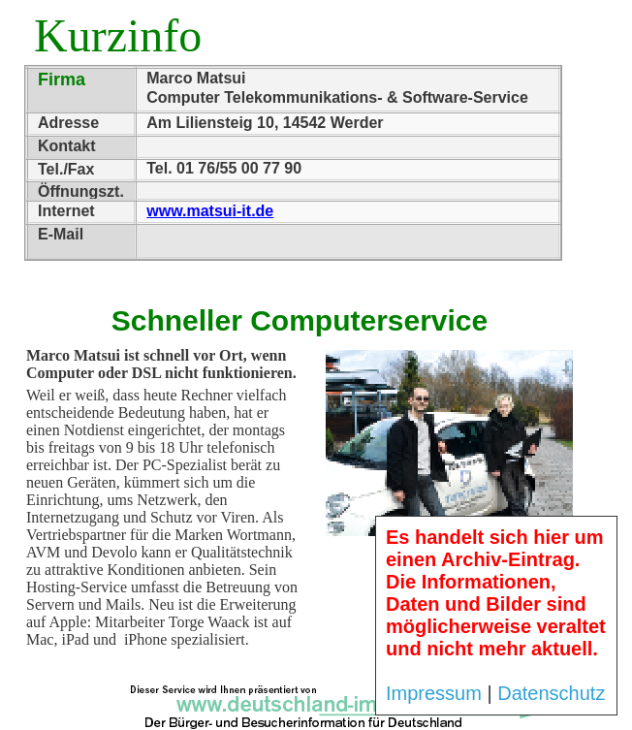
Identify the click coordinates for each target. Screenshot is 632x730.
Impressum (434, 693)
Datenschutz (551, 693)
